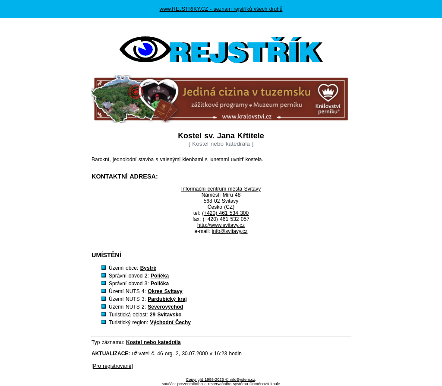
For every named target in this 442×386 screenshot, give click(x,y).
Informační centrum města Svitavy (221, 189)
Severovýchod (165, 307)
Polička (160, 276)
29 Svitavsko (166, 315)
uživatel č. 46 (147, 354)
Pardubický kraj (167, 299)
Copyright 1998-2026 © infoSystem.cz (220, 379)
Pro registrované (112, 366)
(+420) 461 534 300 (225, 213)
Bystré (148, 268)
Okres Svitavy (165, 291)
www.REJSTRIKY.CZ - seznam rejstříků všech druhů (221, 9)
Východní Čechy (170, 322)
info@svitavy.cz (230, 231)
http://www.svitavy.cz (221, 225)
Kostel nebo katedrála (153, 342)
